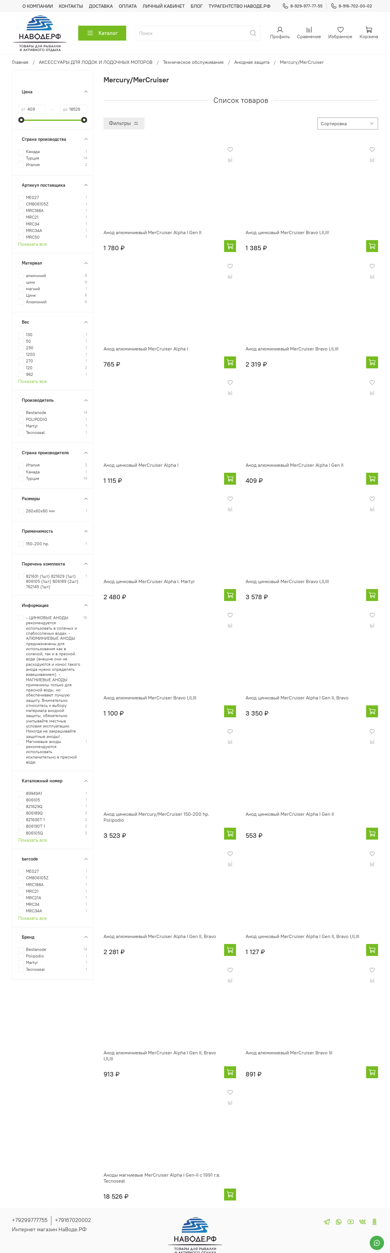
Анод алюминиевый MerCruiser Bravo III (289, 1053)
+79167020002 (73, 1220)
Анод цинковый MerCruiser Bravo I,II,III (287, 232)
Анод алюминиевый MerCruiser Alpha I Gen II (152, 232)
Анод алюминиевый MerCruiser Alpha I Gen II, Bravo (160, 936)
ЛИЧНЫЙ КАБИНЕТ (164, 6)
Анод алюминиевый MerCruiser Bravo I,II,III (292, 349)
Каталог (102, 33)
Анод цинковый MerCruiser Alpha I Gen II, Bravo (297, 698)
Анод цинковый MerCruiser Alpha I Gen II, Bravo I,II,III (302, 936)
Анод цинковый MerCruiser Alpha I (141, 465)
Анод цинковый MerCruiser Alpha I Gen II (290, 814)
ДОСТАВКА (101, 6)
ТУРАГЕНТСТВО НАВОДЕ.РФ (239, 6)
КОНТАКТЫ (71, 6)
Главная (20, 62)
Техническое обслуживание (193, 62)
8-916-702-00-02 (351, 6)
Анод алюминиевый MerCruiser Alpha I (146, 349)
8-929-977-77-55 (302, 6)
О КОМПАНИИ (37, 6)
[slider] (21, 119)
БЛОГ (197, 6)
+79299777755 (29, 1220)
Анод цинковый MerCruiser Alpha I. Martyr (149, 581)
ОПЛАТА (128, 6)
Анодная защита (251, 62)
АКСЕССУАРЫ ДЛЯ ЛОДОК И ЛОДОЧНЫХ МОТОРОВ (95, 62)
